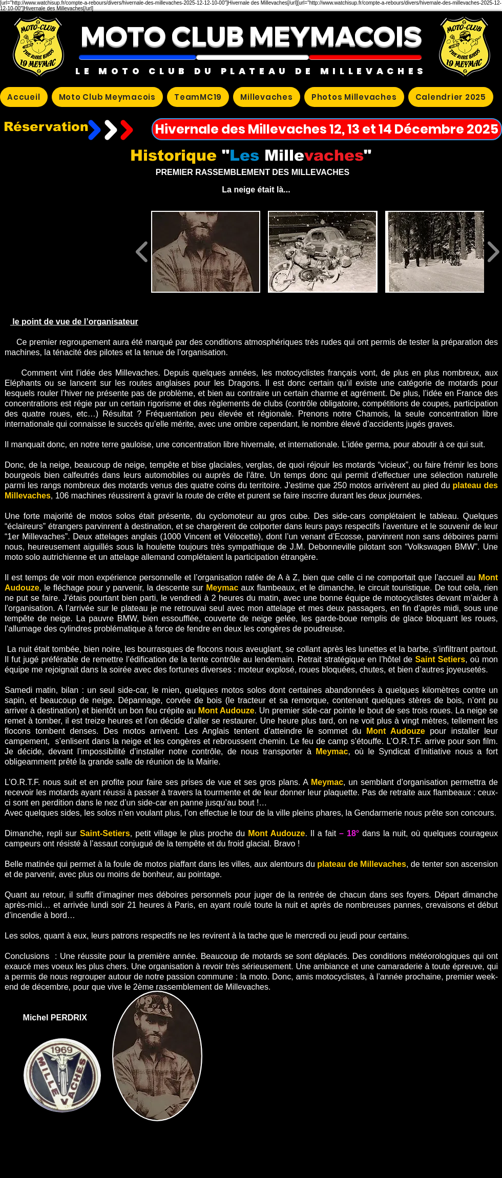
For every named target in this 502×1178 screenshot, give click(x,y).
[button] (137, 57)
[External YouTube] (69, 251)
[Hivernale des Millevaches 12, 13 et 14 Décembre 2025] (327, 129)
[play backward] (142, 251)
